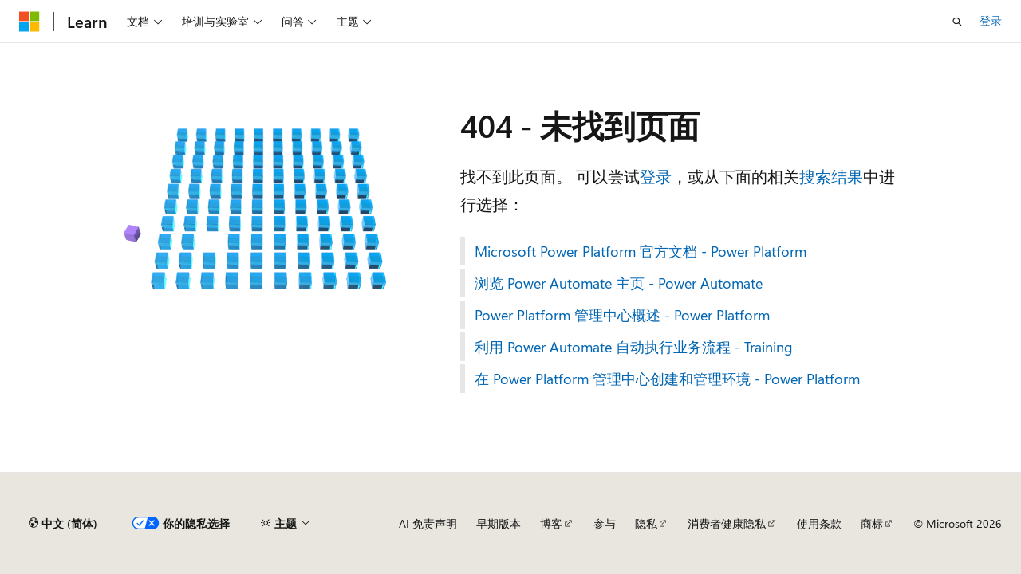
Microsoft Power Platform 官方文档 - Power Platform (640, 251)
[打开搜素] (957, 21)
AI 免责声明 (428, 523)
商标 (872, 523)
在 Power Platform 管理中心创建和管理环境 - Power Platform (667, 378)
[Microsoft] (29, 21)
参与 (604, 523)
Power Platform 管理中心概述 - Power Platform (622, 314)
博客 (551, 523)
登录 (991, 20)
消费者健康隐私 (727, 523)
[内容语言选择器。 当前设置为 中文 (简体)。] (63, 524)
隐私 (646, 523)
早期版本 (498, 523)
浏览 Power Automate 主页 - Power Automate (619, 283)
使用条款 (819, 523)
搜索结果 (831, 176)
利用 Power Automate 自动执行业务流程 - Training (634, 346)
